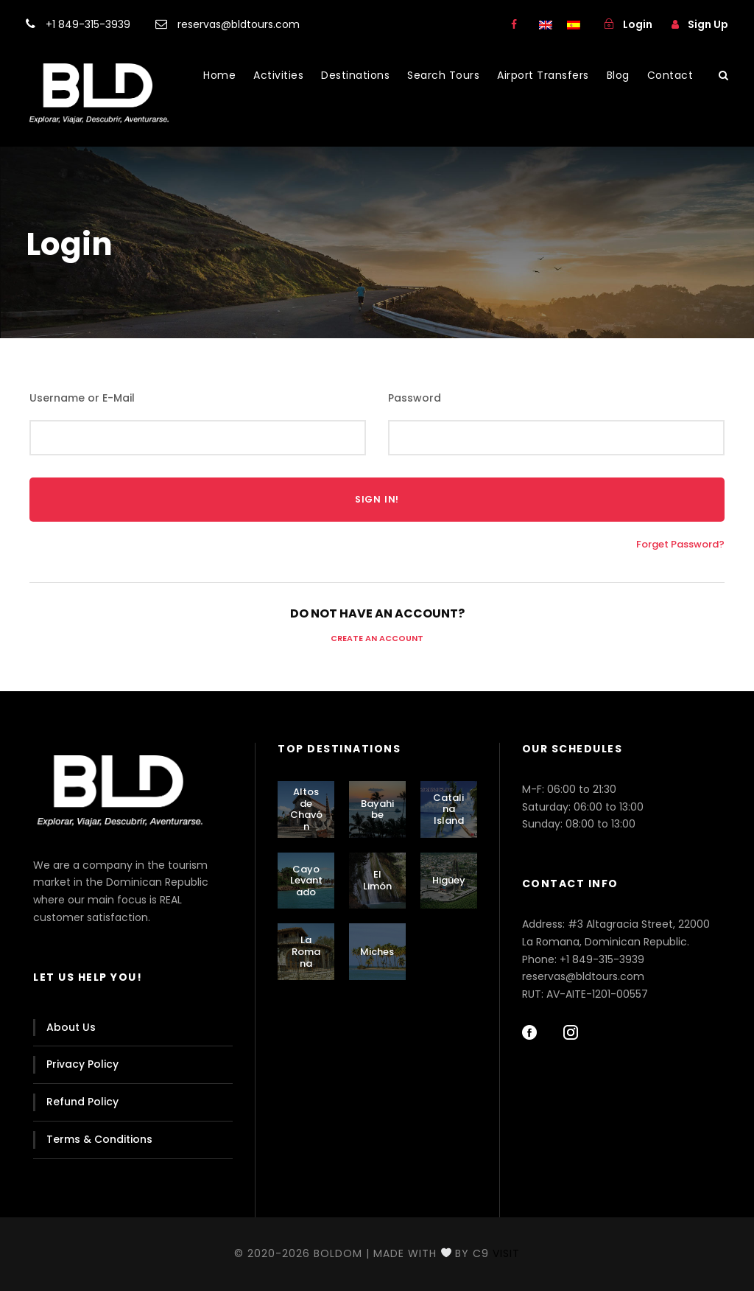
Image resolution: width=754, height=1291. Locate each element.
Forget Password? (680, 544)
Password (414, 398)
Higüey (448, 880)
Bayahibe (377, 809)
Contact (670, 75)
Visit (506, 1253)
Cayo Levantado (306, 880)
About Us (71, 1027)
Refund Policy (82, 1101)
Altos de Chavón (306, 809)
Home (219, 75)
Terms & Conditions (99, 1139)
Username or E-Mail (82, 398)
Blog (618, 75)
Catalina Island (448, 809)
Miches (377, 952)
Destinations (355, 75)
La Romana (306, 951)
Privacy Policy (82, 1064)
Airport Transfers (543, 75)
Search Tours (443, 75)
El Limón (377, 880)
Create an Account (377, 638)
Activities (278, 75)
